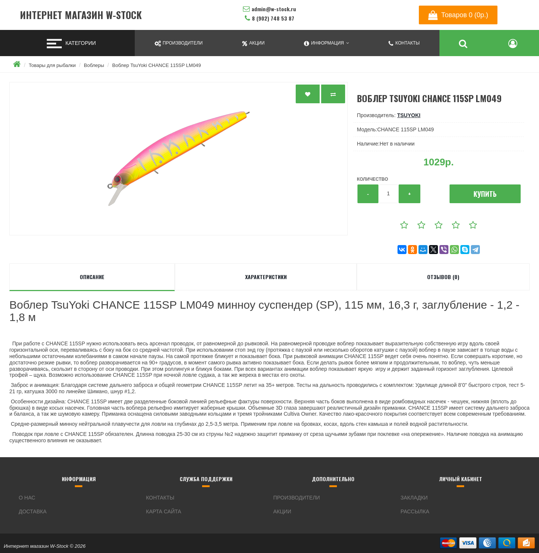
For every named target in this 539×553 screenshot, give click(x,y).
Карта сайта (163, 511)
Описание (92, 277)
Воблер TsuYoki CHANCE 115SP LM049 (156, 65)
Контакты (160, 498)
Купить (485, 194)
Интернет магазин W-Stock (81, 15)
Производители (296, 498)
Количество (372, 179)
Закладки (414, 498)
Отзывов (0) (443, 277)
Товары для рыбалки (52, 65)
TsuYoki (408, 115)
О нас (27, 498)
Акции (282, 511)
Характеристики (266, 277)
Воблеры (94, 65)
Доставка (32, 511)
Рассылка (415, 511)
